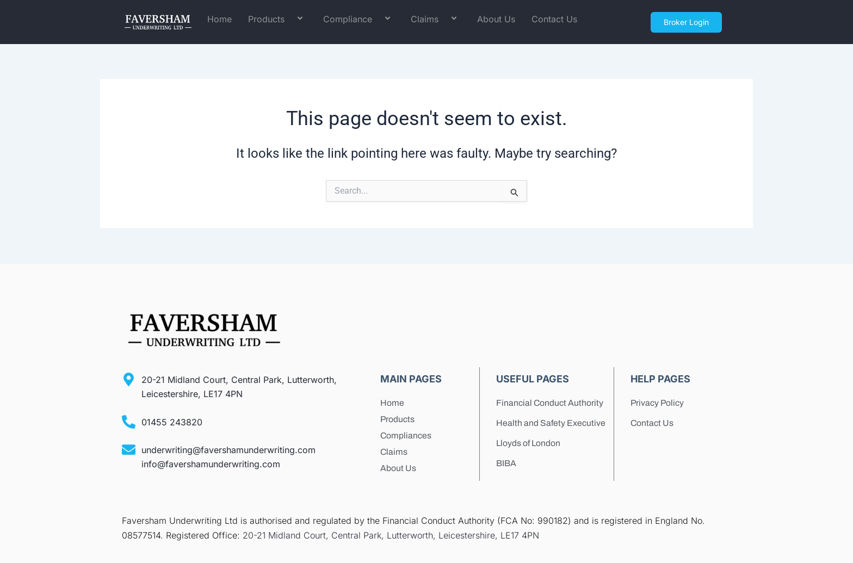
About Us (496, 19)
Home (219, 19)
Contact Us (554, 19)
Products (277, 19)
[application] (288, 19)
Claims (436, 19)
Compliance (358, 19)
